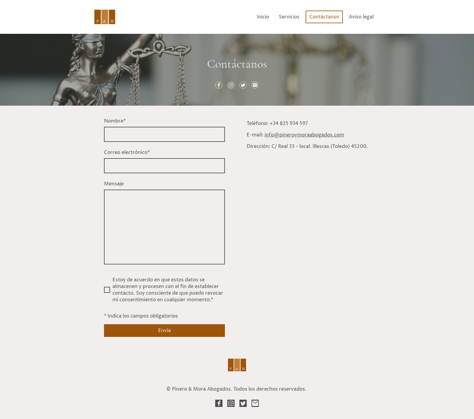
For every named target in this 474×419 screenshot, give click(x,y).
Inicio (263, 17)
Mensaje (114, 184)
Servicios (289, 17)
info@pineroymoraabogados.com (304, 135)
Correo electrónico (127, 152)
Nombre (115, 121)
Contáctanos (324, 17)
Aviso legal (361, 17)
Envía (164, 330)
